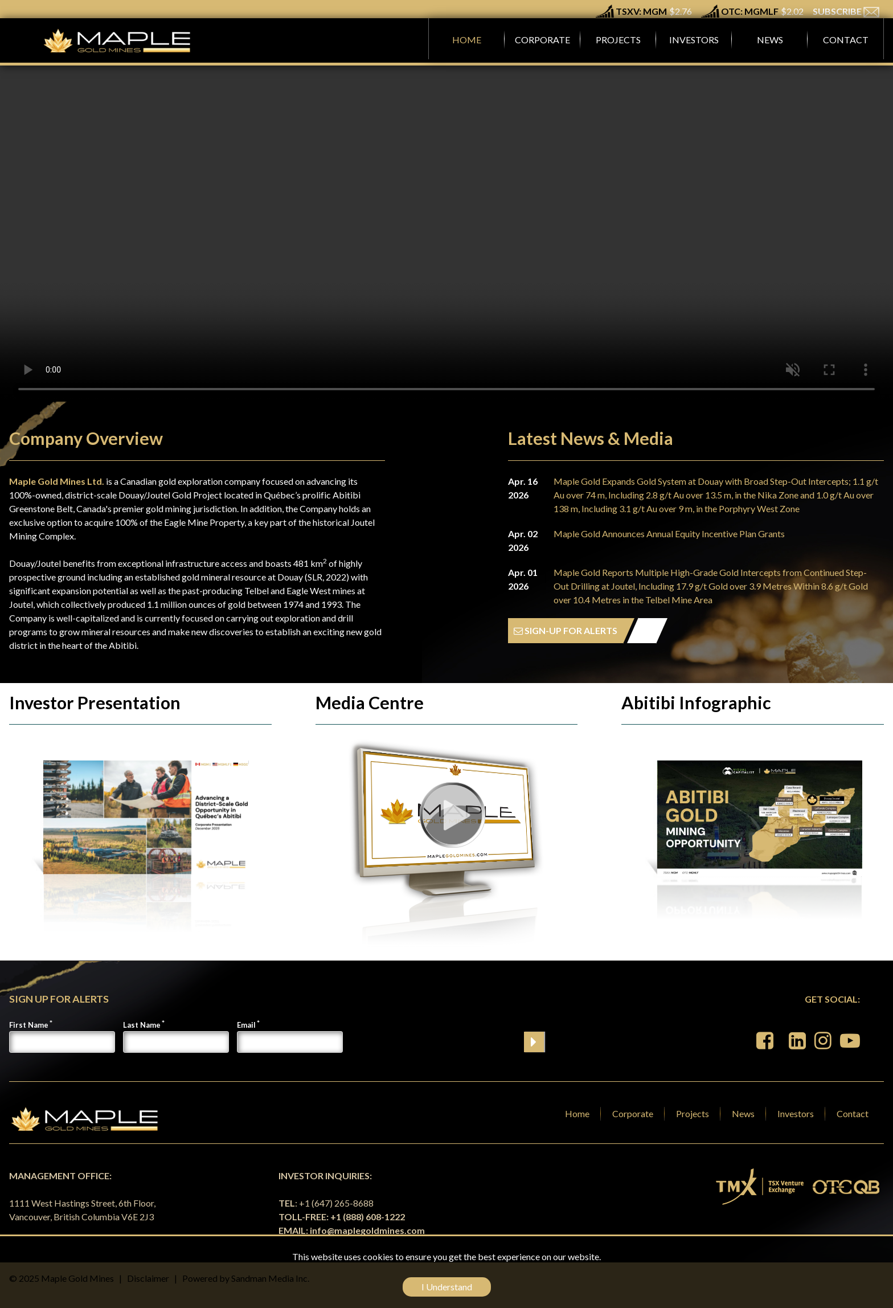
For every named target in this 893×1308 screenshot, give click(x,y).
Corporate (632, 1113)
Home (577, 1113)
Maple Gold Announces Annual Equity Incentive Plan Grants (669, 533)
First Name (28, 1024)
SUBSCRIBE (846, 11)
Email (246, 1024)
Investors (795, 1113)
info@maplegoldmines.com (367, 1230)
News (743, 1113)
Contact (853, 1113)
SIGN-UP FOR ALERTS (565, 630)
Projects (692, 1113)
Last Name (142, 1024)
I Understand (446, 1286)
